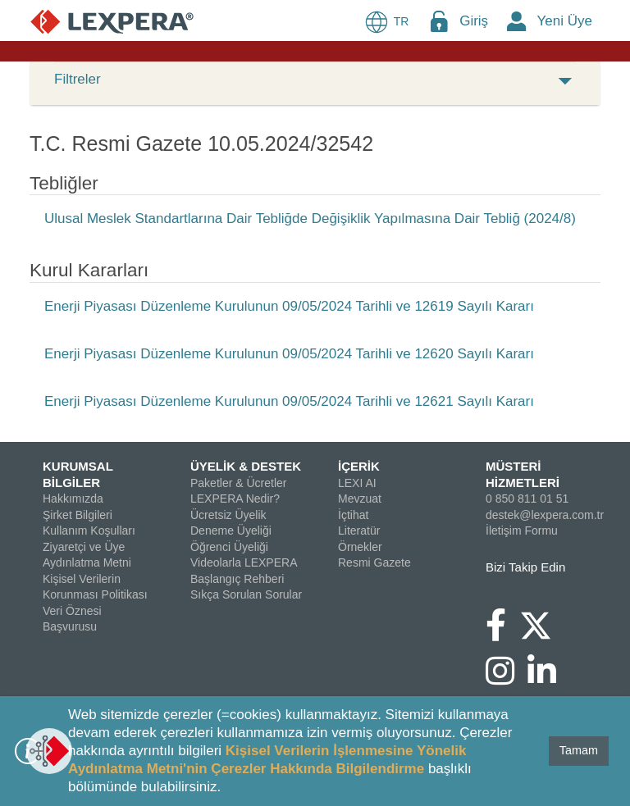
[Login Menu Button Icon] (438, 21)
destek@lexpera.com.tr (545, 514)
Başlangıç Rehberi (237, 578)
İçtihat (353, 514)
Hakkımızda (73, 498)
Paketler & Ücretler (238, 483)
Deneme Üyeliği (231, 530)
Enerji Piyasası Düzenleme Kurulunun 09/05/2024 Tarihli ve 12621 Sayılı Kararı (289, 401)
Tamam (578, 750)
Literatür (359, 530)
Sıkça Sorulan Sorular (246, 594)
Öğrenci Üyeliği (229, 546)
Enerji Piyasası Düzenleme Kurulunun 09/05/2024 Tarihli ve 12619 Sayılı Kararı (289, 306)
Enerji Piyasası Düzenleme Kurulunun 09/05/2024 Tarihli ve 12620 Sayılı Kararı (289, 354)
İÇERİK (359, 466)
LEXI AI (357, 483)
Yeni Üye (564, 21)
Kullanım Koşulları (89, 530)
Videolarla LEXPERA (243, 562)
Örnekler (360, 546)
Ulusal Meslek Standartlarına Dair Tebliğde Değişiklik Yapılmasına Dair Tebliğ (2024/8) (310, 218)
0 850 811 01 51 (527, 498)
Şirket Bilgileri (77, 514)
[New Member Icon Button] (516, 21)
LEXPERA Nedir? (235, 498)
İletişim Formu (522, 530)
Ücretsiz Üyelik (228, 514)
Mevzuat (359, 498)
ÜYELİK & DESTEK (245, 466)
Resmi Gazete (374, 562)
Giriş (473, 21)
